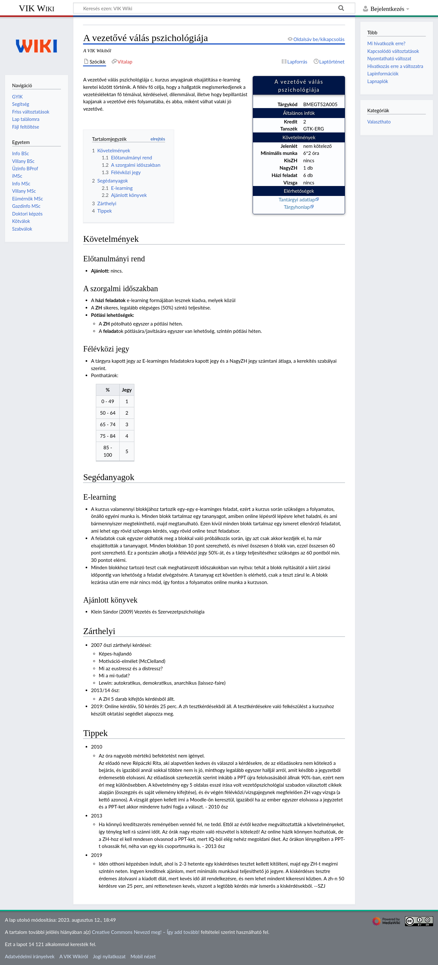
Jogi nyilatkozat (109, 956)
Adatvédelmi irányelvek (30, 956)
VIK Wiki (37, 8)
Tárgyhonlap (297, 207)
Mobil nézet (143, 956)
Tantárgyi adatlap (297, 199)
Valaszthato (379, 121)
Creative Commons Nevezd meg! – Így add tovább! (145, 932)
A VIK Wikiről (73, 956)
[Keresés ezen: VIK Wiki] (214, 8)
